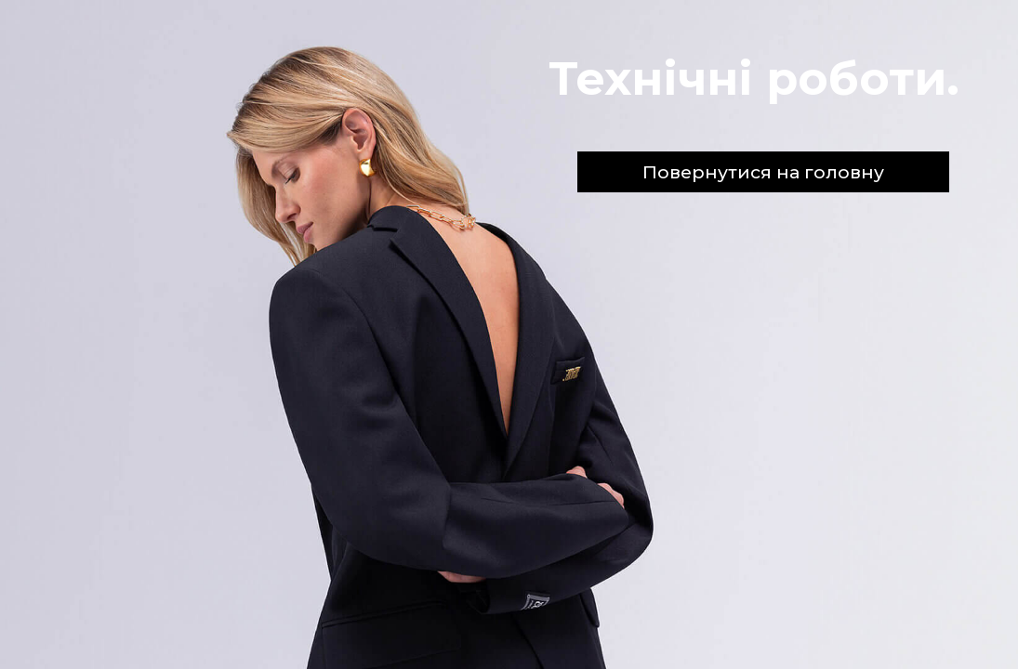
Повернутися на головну (763, 172)
